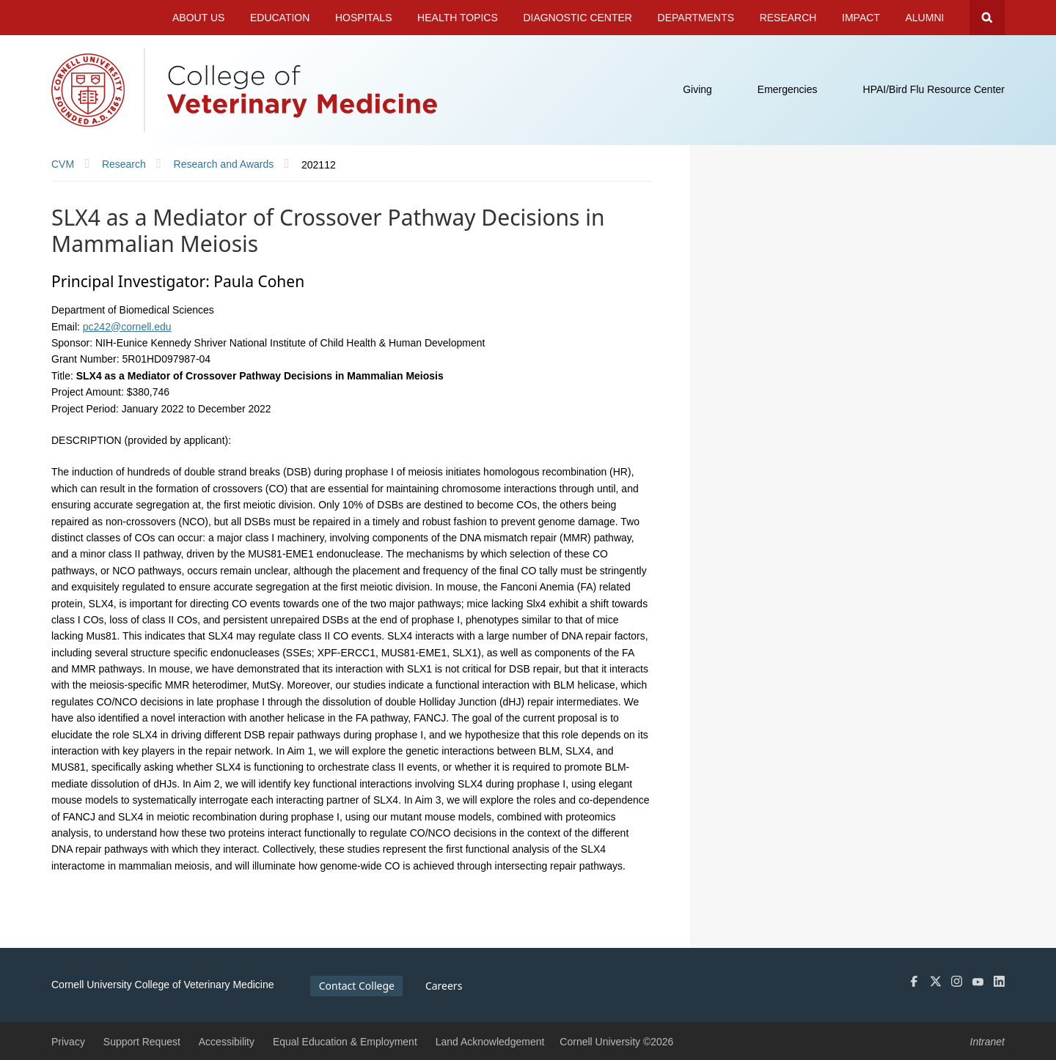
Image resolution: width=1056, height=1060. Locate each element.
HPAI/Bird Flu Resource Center (934, 89)
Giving (697, 89)
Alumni (925, 17)
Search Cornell (987, 17)
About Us (198, 17)
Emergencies (788, 89)
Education (279, 17)
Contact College (357, 986)
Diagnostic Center (577, 17)
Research (788, 17)
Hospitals (363, 17)
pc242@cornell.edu (127, 327)
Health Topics (457, 17)
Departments (696, 17)
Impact (861, 17)
